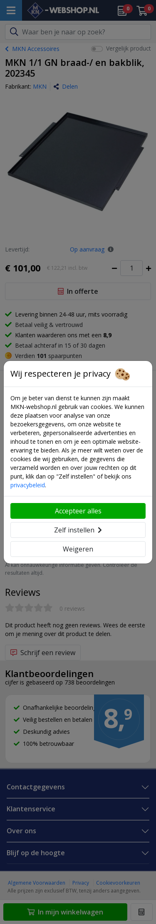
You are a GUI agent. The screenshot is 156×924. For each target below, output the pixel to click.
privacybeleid (27, 485)
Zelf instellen (78, 530)
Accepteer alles (78, 510)
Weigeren (78, 549)
